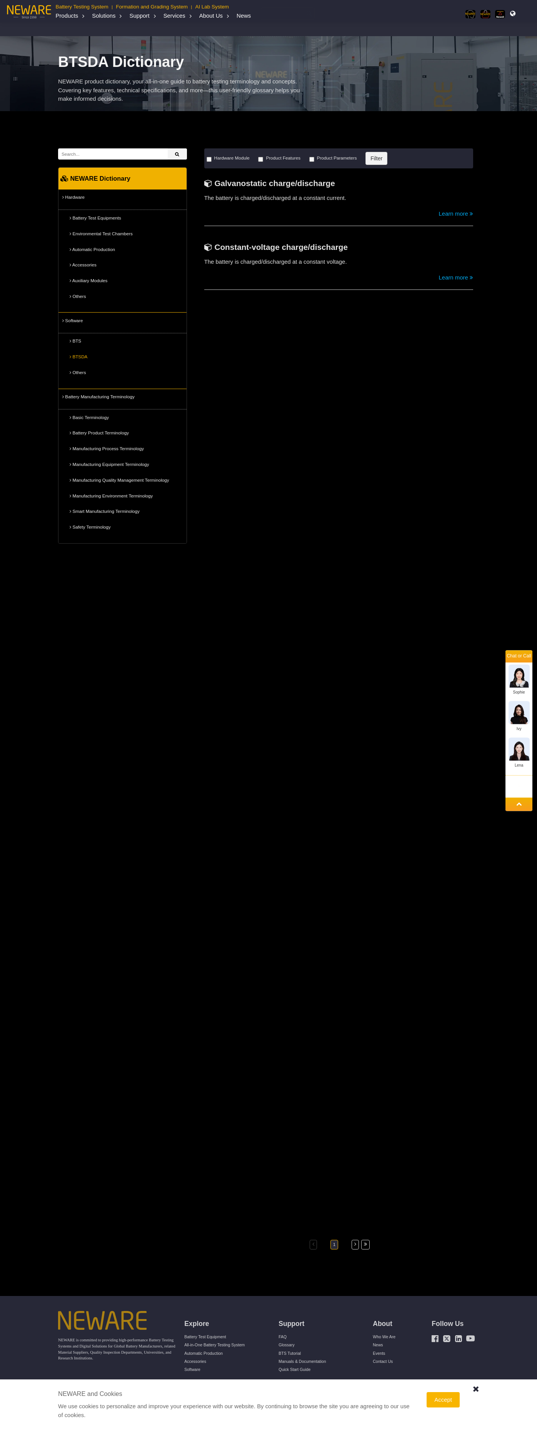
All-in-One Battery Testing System (214, 1344)
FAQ (283, 1336)
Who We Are (384, 1336)
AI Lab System (211, 7)
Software (153, 29)
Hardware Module (228, 158)
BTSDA (78, 356)
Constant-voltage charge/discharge (281, 247)
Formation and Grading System (152, 7)
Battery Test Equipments (95, 218)
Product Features (279, 158)
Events (379, 1353)
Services (174, 16)
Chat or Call (519, 656)
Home (69, 29)
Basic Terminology (89, 417)
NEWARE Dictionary (119, 29)
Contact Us (383, 1361)
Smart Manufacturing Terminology (105, 511)
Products (66, 16)
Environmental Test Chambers (101, 233)
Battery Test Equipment (205, 1336)
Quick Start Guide (294, 1369)
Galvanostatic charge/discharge (274, 183)
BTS (75, 341)
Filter (376, 158)
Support (139, 16)
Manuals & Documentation (302, 1361)
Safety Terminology (90, 527)
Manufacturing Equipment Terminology (109, 464)
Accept (443, 1400)
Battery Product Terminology (99, 433)
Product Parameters (333, 158)
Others (78, 296)
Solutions (103, 16)
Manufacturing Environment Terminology (111, 496)
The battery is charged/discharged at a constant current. (275, 198)
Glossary (287, 1344)
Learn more (456, 214)
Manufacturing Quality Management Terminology (119, 480)
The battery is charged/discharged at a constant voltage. (275, 262)
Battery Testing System (81, 7)
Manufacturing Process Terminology (107, 448)
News (244, 16)
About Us (211, 16)
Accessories (83, 265)
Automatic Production (92, 249)
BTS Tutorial (290, 1353)
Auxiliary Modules (88, 280)
